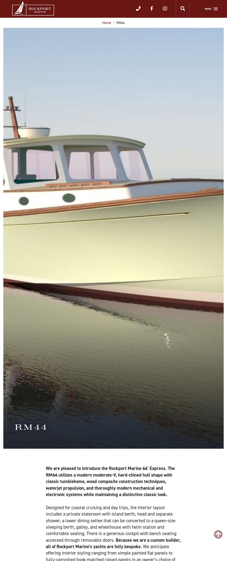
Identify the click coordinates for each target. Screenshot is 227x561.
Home (106, 22)
